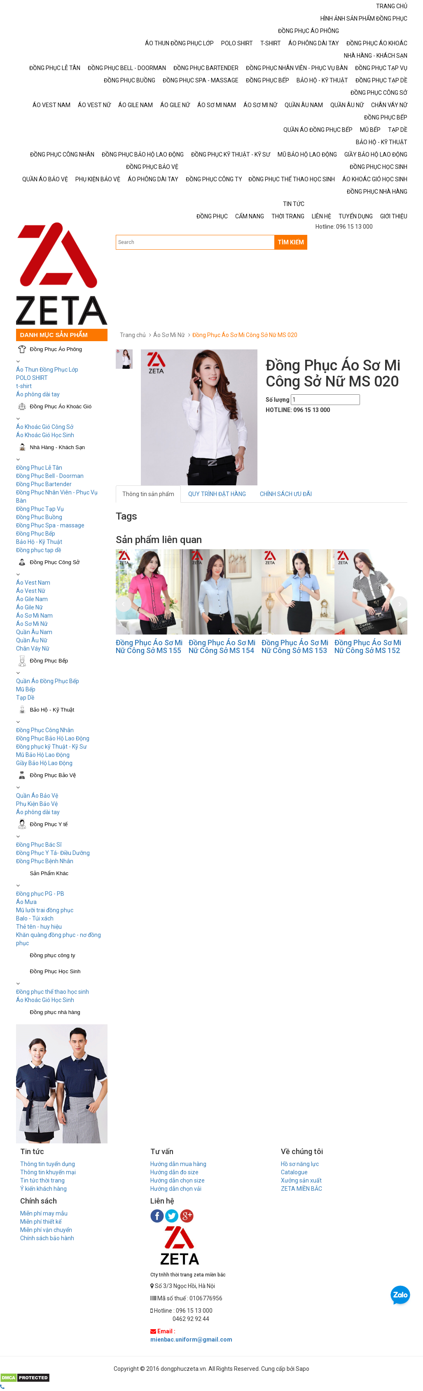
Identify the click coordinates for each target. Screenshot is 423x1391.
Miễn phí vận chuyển (46, 1230)
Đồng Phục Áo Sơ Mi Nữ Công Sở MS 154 (222, 646)
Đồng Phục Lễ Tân (39, 467)
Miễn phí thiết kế (40, 1221)
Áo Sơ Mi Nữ (32, 624)
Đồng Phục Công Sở (55, 562)
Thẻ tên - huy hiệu (39, 926)
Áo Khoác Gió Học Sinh (45, 435)
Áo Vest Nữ (30, 591)
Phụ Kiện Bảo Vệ (37, 804)
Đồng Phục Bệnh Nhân (44, 861)
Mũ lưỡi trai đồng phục (44, 910)
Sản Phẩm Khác (49, 873)
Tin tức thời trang (42, 1180)
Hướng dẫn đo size (174, 1172)
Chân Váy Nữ (32, 648)
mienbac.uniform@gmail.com (191, 1339)
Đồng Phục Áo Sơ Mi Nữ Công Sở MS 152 (367, 646)
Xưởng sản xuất (301, 1180)
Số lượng (278, 399)
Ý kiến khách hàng (43, 1188)
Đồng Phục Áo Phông (56, 349)
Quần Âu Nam (34, 632)
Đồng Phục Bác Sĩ (38, 844)
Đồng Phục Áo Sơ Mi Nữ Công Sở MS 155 (149, 646)
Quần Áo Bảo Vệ (37, 795)
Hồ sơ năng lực (300, 1164)
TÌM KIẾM (291, 242)
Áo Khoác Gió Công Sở (44, 427)
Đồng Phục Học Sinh (55, 971)
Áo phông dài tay (38, 812)
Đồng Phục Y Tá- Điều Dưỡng (53, 853)
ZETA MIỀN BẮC (301, 1188)
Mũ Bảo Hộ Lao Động (43, 755)
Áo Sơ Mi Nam (34, 615)
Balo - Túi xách (35, 918)
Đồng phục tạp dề (38, 550)
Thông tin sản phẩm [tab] (148, 494)
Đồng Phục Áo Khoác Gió (61, 406)
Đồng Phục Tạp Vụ (40, 509)
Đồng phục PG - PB (40, 893)
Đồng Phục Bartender (44, 484)
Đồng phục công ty (52, 955)
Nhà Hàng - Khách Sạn (57, 447)
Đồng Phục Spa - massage (50, 525)
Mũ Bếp (25, 689)
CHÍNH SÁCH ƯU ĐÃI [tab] (286, 494)
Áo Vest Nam (33, 582)
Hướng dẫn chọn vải (175, 1188)
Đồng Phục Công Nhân (45, 730)
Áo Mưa (26, 902)
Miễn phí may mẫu (44, 1213)
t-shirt (24, 386)
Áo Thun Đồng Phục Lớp (47, 369)
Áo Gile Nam (32, 599)
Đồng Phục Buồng (39, 517)
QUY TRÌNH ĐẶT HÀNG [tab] (217, 494)
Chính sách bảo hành (47, 1238)
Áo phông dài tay (38, 394)
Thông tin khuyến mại (48, 1172)
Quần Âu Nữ (31, 640)
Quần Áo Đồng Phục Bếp (47, 681)
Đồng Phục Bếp (35, 533)
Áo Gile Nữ (29, 607)
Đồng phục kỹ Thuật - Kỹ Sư (51, 746)
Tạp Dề (25, 697)
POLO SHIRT (32, 378)
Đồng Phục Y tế (49, 824)
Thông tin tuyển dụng (47, 1164)
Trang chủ (133, 335)
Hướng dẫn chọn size (177, 1180)
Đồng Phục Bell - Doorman (50, 476)
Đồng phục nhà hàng (55, 1012)
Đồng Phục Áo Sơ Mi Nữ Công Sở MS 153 (295, 646)
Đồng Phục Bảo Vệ (53, 775)
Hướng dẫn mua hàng (178, 1164)
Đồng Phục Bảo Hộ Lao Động (52, 738)
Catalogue (294, 1172)
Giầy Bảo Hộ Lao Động (44, 763)
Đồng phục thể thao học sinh (52, 991)
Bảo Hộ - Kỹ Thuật (39, 542)
